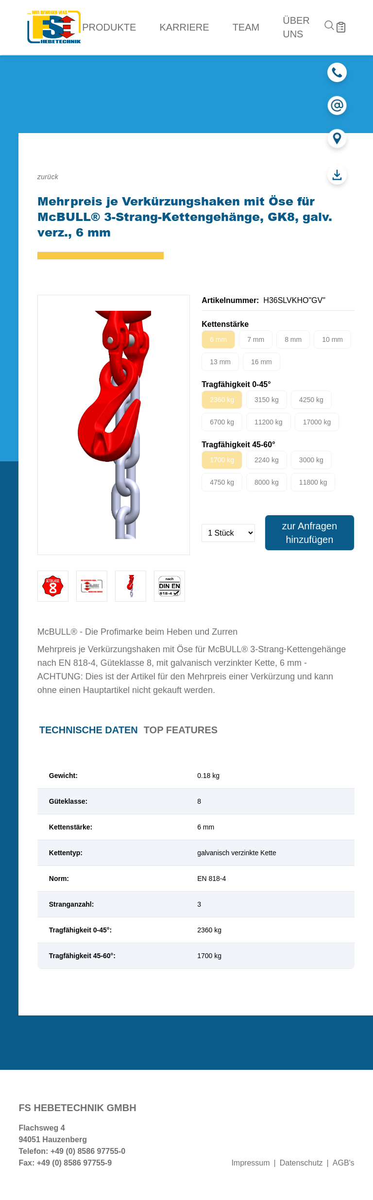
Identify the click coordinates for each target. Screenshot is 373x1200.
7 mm (255, 339)
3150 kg (266, 400)
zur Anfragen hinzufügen (309, 533)
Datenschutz (301, 1163)
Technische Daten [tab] (88, 730)
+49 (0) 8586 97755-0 (88, 1151)
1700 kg (222, 460)
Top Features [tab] (181, 730)
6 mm (218, 339)
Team (246, 27)
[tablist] (196, 730)
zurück (47, 177)
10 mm (332, 339)
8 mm (293, 339)
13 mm (220, 362)
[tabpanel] (196, 866)
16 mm (261, 362)
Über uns (296, 27)
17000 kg (317, 422)
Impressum (250, 1163)
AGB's (344, 1163)
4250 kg (311, 400)
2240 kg (266, 460)
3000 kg (311, 460)
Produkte (109, 27)
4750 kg (222, 482)
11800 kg (313, 482)
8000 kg (266, 482)
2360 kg (222, 400)
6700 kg (222, 422)
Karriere (184, 27)
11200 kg (268, 422)
